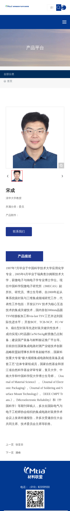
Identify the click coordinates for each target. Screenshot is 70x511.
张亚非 (19, 444)
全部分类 (9, 74)
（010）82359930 (39, 487)
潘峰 (18, 452)
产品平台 (35, 47)
